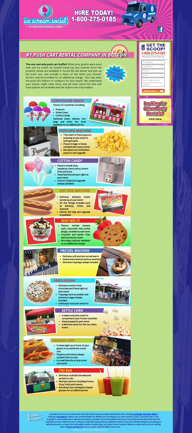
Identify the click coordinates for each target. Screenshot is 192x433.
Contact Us (144, 37)
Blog (163, 37)
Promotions (67, 37)
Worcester (147, 414)
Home (29, 37)
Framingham (62, 416)
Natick (154, 414)
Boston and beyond (75, 427)
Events (48, 37)
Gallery (125, 37)
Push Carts (86, 37)
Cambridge (137, 414)
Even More (105, 37)
